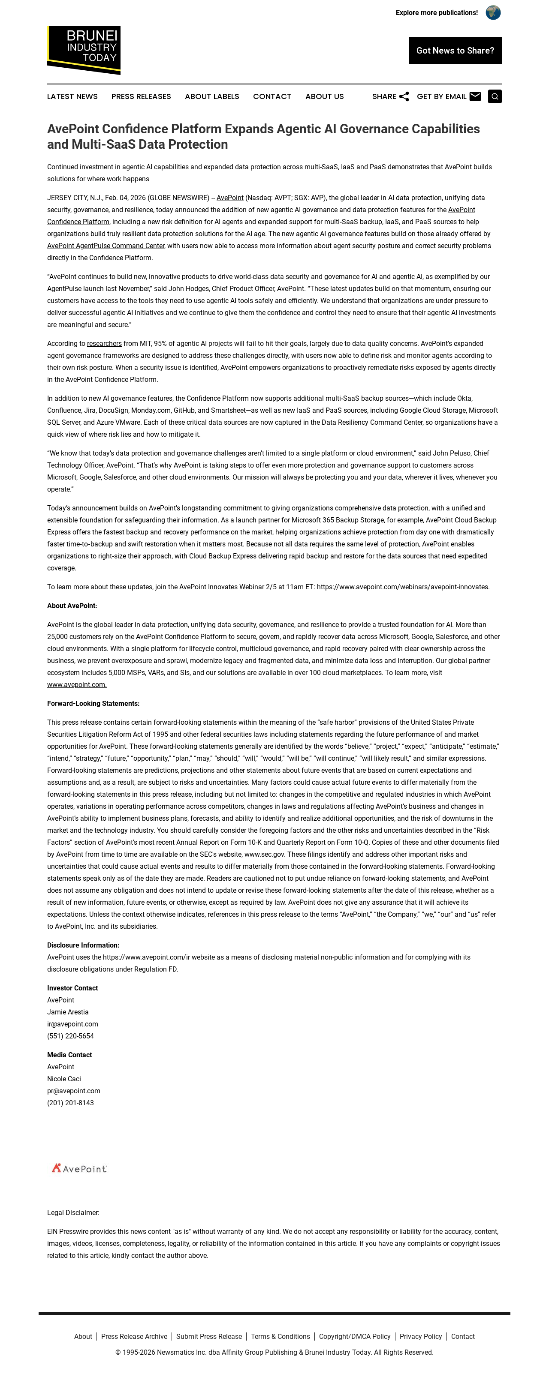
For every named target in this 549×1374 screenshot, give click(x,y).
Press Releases (141, 96)
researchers (104, 343)
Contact (272, 96)
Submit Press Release (209, 1336)
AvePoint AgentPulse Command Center (105, 246)
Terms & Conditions (280, 1336)
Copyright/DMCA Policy (355, 1336)
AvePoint (230, 198)
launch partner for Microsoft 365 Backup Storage (310, 520)
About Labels (212, 96)
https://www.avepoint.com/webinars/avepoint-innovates (402, 587)
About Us (324, 96)
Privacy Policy (421, 1336)
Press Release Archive (134, 1336)
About (83, 1336)
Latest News (72, 96)
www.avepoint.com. (77, 685)
